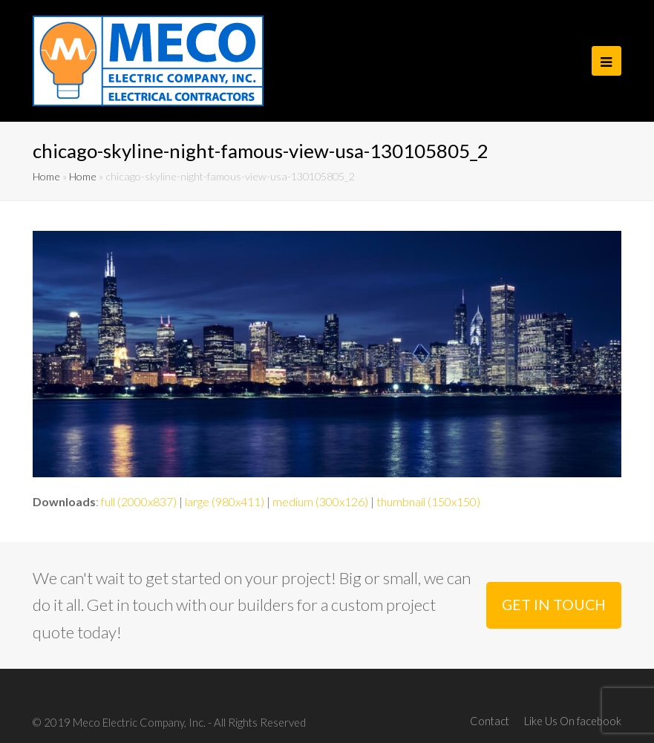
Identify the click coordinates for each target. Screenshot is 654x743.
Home (46, 176)
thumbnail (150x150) (428, 501)
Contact (489, 720)
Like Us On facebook (572, 720)
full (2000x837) (139, 501)
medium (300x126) (320, 501)
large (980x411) (224, 501)
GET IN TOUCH (554, 604)
